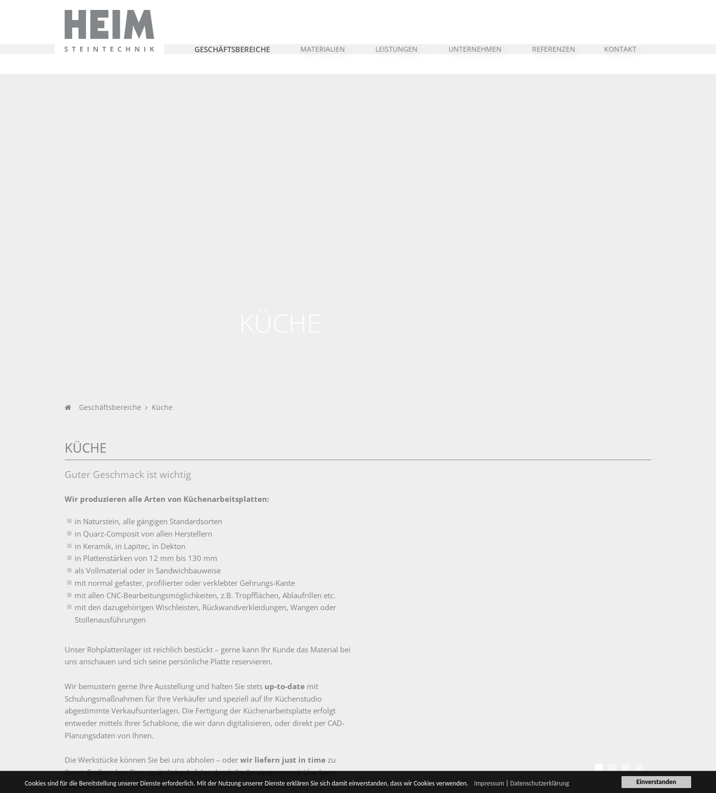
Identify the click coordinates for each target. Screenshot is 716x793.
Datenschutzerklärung (549, 784)
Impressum (498, 784)
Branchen (186, 672)
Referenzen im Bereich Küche (124, 530)
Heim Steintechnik (305, 672)
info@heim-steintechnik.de (610, 722)
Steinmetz (394, 688)
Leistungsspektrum (408, 701)
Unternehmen (99, 672)
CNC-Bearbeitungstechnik (418, 713)
